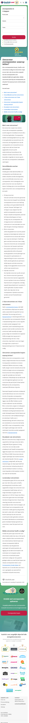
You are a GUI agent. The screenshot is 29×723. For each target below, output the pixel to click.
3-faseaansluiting (12, 433)
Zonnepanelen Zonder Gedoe (10, 565)
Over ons (3, 699)
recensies (18, 55)
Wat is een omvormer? (10, 92)
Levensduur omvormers (11, 109)
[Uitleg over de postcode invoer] (23, 18)
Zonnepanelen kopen (14, 613)
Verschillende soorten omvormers (14, 95)
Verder (14, 37)
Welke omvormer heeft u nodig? (13, 112)
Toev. (4, 27)
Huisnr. (4, 21)
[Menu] (26, 3)
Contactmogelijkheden (20, 704)
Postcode (5, 14)
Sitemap (3, 707)
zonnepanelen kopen (12, 307)
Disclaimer (3, 704)
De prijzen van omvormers (11, 107)
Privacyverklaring (5, 702)
